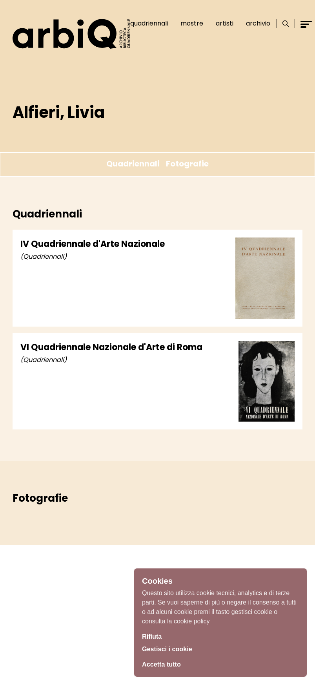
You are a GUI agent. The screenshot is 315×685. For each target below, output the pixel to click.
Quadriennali (149, 23)
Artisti (224, 23)
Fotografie (187, 163)
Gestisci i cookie (170, 649)
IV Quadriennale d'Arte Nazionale (92, 244)
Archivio (258, 23)
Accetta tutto (163, 663)
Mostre (191, 23)
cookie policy (192, 619)
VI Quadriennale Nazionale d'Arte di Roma (111, 347)
